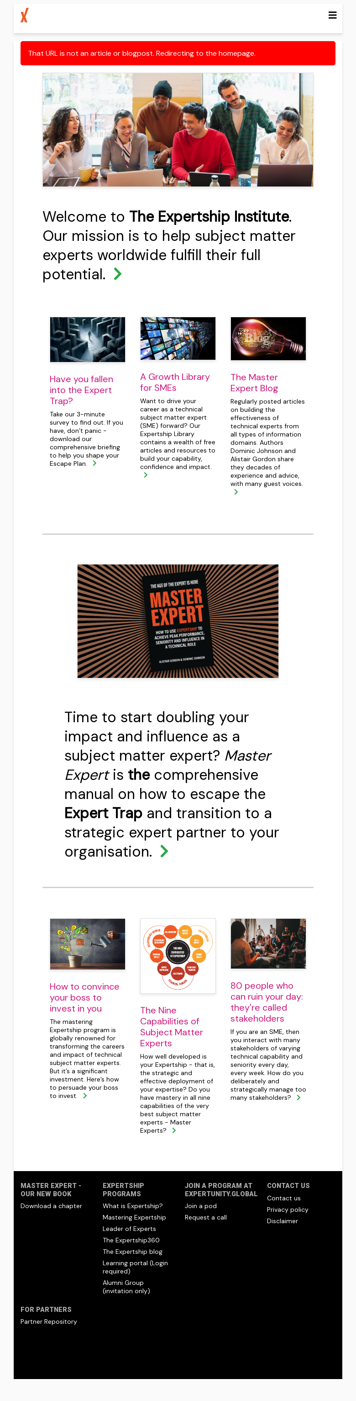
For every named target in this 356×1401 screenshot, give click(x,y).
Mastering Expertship (134, 1217)
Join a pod (201, 1206)
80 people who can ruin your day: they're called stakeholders (266, 1002)
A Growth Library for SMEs (175, 382)
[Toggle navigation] (333, 15)
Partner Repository (49, 1321)
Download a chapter (51, 1206)
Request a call (206, 1217)
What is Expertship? (133, 1206)
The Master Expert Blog (254, 382)
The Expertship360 (131, 1240)
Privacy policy (288, 1209)
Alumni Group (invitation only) (126, 1286)
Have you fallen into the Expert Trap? (81, 390)
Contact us (284, 1198)
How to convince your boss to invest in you (85, 997)
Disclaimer (282, 1221)
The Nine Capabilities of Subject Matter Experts (171, 1026)
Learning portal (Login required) (135, 1267)
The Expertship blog (132, 1251)
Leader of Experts (129, 1229)
